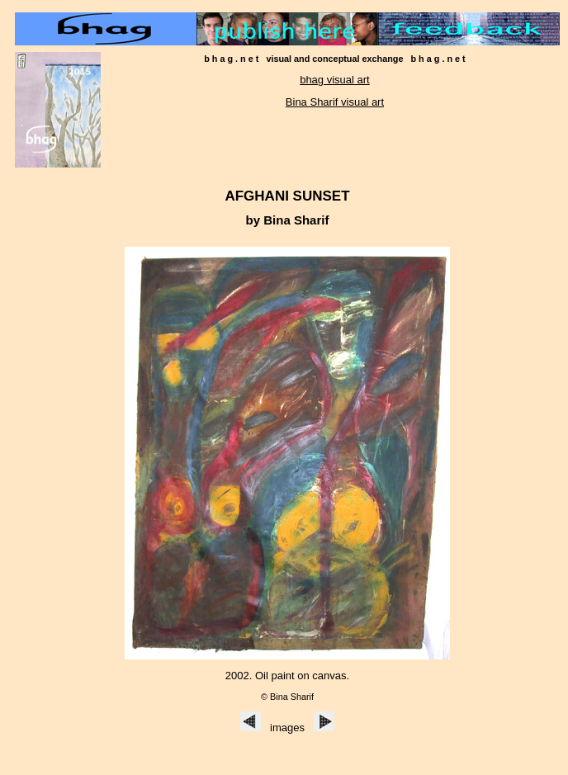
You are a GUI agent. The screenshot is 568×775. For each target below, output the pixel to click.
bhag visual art (335, 79)
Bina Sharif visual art (335, 102)
